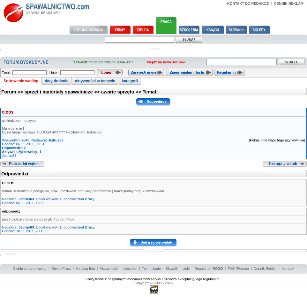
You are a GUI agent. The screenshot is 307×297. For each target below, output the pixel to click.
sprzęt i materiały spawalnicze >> (63, 91)
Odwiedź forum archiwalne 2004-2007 (103, 62)
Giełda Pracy (61, 268)
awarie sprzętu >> (122, 91)
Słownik (172, 268)
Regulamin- (208, 268)
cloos (8, 112)
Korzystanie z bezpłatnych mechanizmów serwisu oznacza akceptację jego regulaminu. (153, 279)
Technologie (151, 268)
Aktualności (108, 268)
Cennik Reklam (266, 268)
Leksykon (130, 268)
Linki (186, 268)
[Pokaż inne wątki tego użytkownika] (277, 140)
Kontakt (288, 268)
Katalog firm (85, 268)
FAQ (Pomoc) (238, 268)
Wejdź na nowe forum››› (166, 62)
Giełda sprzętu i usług (30, 268)
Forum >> (13, 91)
